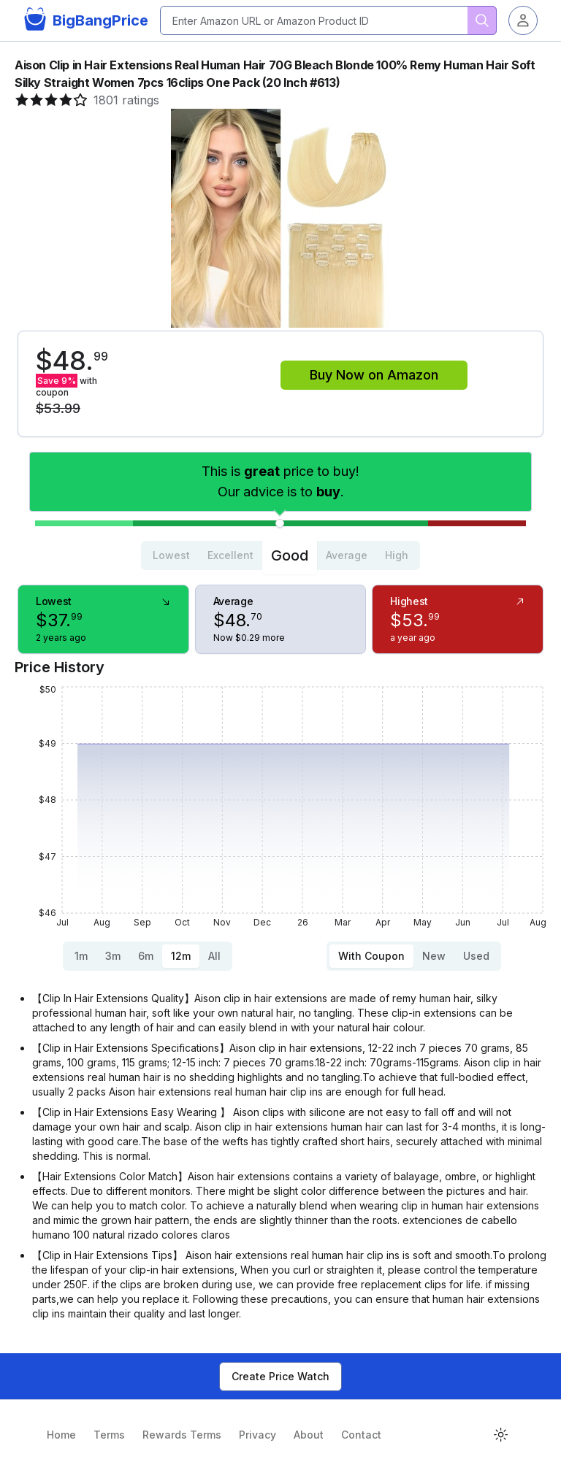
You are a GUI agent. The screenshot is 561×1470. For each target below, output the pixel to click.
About (309, 1434)
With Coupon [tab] (371, 956)
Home (61, 1434)
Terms (109, 1434)
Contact (361, 1434)
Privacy (257, 1434)
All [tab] (214, 956)
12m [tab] (181, 956)
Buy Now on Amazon (374, 374)
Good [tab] (289, 555)
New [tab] (434, 956)
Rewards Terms (181, 1434)
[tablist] (280, 555)
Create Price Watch (280, 1376)
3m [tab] (113, 956)
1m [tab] (81, 956)
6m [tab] (145, 956)
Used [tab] (476, 956)
